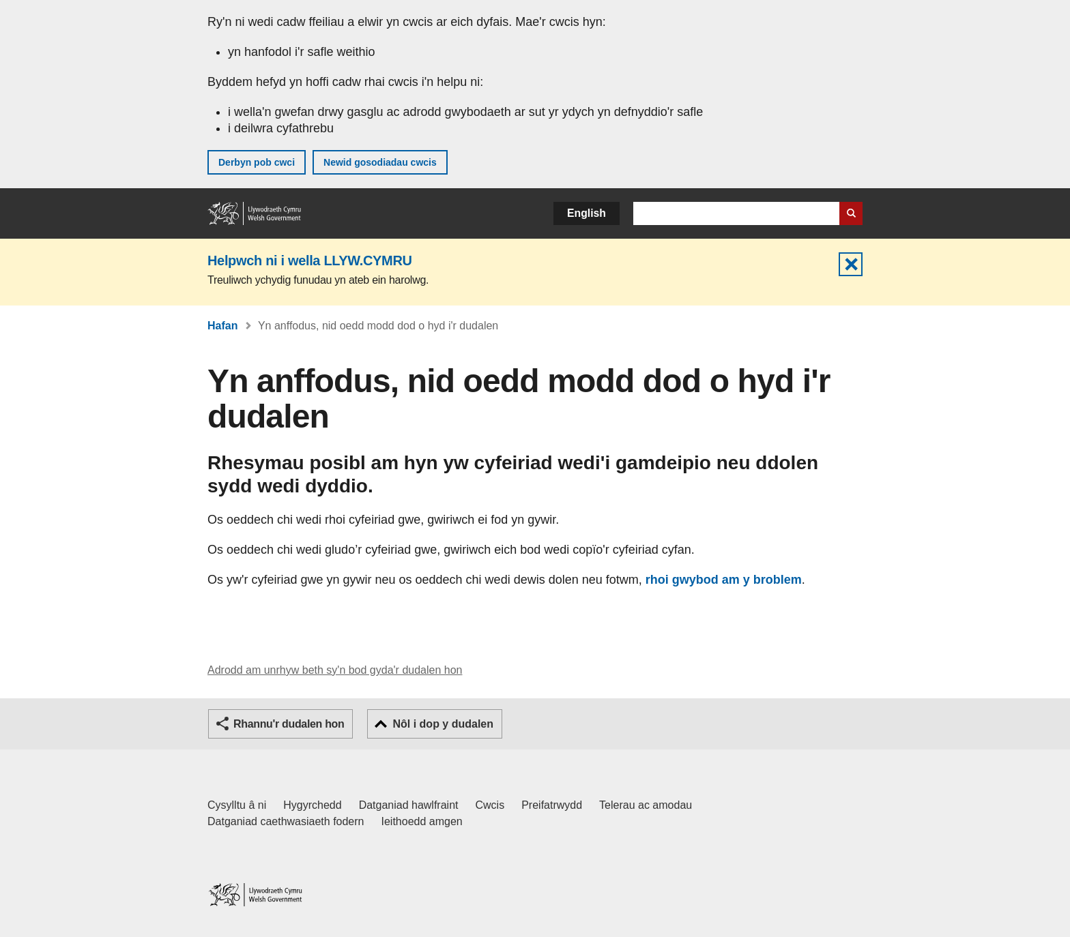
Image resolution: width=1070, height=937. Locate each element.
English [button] (586, 213)
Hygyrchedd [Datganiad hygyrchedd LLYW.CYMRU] (312, 805)
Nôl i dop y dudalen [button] (442, 724)
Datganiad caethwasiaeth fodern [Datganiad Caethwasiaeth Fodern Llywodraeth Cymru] (285, 821)
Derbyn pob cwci (256, 162)
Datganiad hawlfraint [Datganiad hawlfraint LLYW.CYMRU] (409, 805)
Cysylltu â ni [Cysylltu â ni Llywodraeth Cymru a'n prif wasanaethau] (236, 805)
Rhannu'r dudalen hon (288, 724)
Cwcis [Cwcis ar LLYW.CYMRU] (490, 805)
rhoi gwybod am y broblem (724, 579)
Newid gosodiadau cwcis (380, 162)
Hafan (222, 325)
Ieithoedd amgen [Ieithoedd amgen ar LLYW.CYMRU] (422, 821)
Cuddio (851, 264)
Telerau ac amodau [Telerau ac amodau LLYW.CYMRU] (645, 805)
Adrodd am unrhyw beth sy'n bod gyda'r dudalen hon (334, 670)
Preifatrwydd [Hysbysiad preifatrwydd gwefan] (551, 805)
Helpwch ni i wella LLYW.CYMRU (309, 260)
